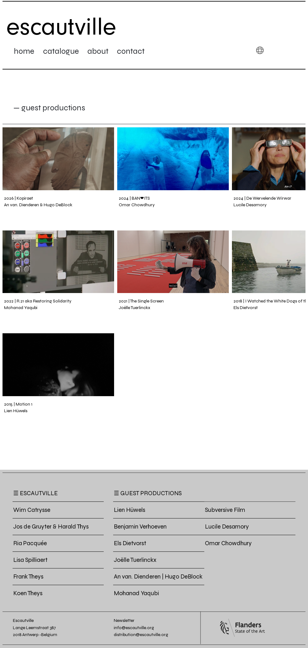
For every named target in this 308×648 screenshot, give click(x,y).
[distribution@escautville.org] (146, 634)
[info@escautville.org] (137, 627)
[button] (260, 50)
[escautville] (61, 27)
